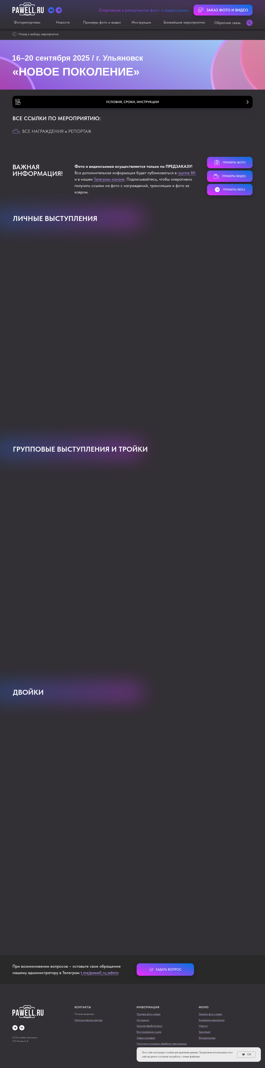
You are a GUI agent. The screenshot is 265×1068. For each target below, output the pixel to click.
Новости (63, 22)
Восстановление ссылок (149, 1031)
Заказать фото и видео (210, 1014)
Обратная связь (227, 22)
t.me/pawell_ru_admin (98, 972)
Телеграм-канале (109, 179)
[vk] (21, 1027)
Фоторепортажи (27, 22)
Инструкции (141, 22)
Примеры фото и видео (102, 22)
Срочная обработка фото (149, 1025)
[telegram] (15, 1027)
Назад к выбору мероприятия (35, 34)
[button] (132, 102)
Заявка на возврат (146, 1037)
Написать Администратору (88, 1020)
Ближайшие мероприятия (184, 22)
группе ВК (187, 172)
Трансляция (204, 1031)
